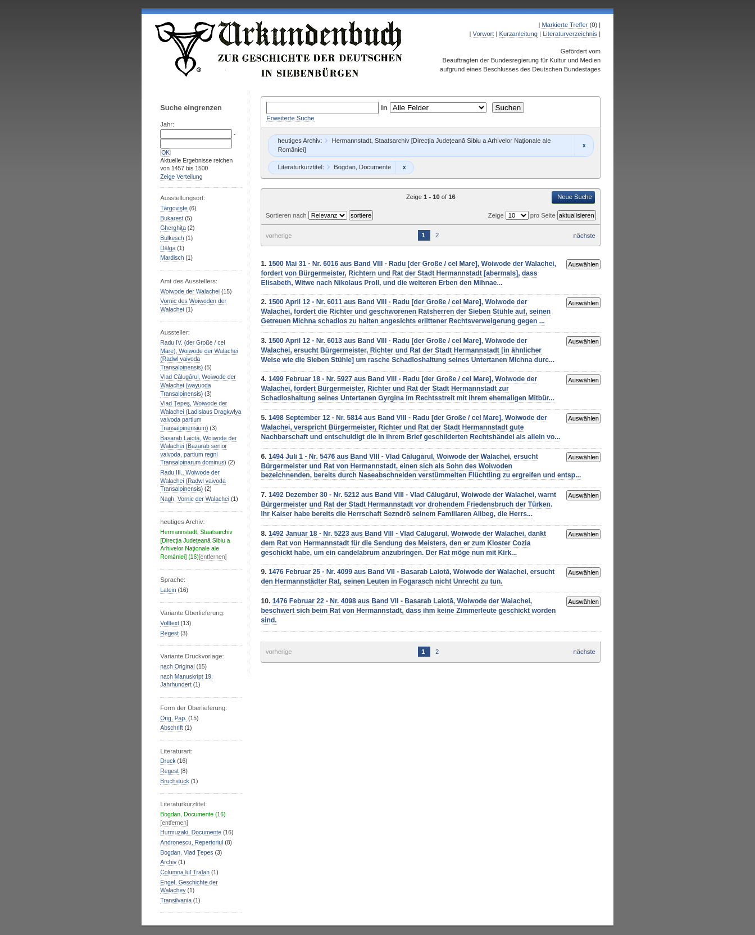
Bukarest (171, 218)
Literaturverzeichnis (570, 33)
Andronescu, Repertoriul (191, 842)
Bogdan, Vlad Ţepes (186, 853)
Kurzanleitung (518, 33)
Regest (169, 633)
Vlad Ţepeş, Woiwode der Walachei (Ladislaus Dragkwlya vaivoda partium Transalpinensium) (200, 415)
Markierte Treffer (565, 24)
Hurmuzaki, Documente (190, 832)
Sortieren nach (287, 215)
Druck (167, 761)
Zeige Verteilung (181, 177)
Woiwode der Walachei (190, 291)
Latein (168, 590)
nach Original (177, 666)
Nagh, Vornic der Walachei (194, 499)
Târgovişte (174, 208)
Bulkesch (172, 238)
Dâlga (167, 248)
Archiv (168, 862)
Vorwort (483, 33)
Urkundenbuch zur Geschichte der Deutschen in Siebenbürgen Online (279, 49)
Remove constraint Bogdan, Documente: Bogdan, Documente (404, 167)
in (385, 107)
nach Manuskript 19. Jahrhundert (186, 681)
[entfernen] (213, 557)
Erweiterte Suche (290, 118)
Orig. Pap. (173, 718)
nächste (584, 235)
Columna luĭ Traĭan (185, 872)
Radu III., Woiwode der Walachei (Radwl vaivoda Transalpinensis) (192, 480)
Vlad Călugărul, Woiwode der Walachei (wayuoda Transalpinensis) (198, 385)
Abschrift (171, 728)
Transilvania (176, 900)
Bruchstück (174, 781)
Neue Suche (574, 196)
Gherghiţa (173, 228)
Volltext (169, 623)
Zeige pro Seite (522, 215)
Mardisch (172, 258)
